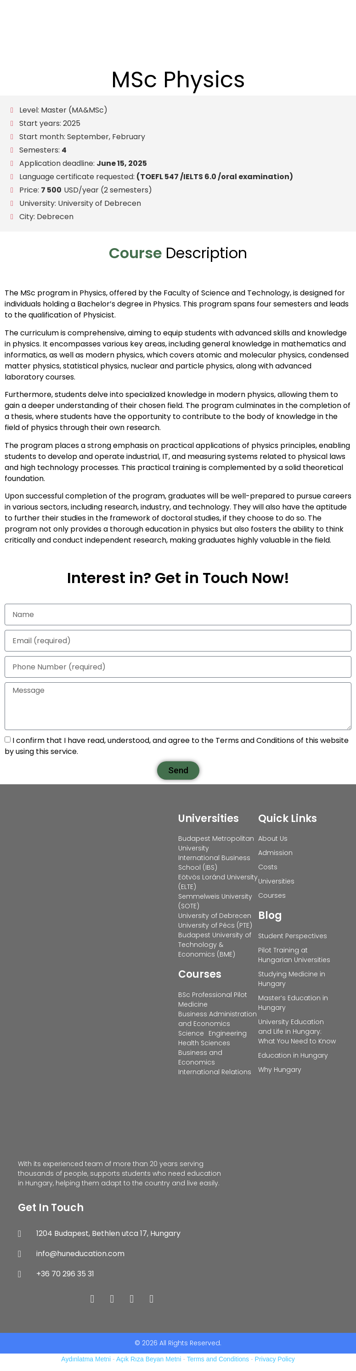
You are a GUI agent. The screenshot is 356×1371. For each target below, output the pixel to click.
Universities (208, 818)
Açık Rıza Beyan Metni (148, 1359)
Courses (199, 974)
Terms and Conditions (218, 1359)
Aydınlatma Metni (86, 1359)
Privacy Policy (275, 1359)
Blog (270, 915)
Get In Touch (51, 1208)
